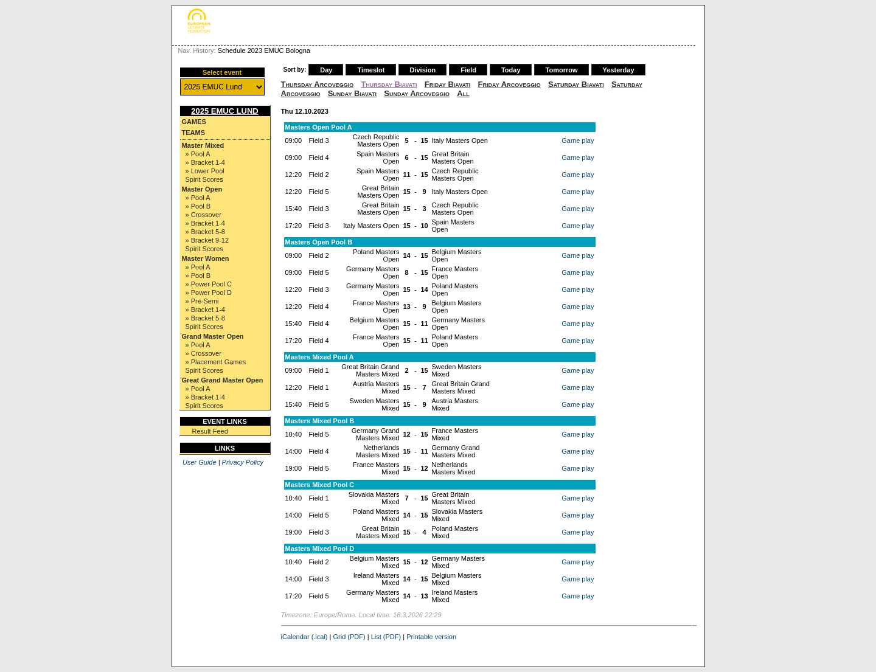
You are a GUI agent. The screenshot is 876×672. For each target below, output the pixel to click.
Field (468, 70)
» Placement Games (216, 361)
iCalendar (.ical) (304, 636)
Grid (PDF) (349, 636)
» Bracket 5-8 (205, 231)
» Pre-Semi (202, 301)
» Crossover (203, 214)
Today (511, 70)
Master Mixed (203, 145)
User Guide (199, 462)
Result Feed (210, 431)
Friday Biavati (448, 84)
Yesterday (618, 70)
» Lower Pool (205, 171)
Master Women (205, 258)
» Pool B (198, 206)
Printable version (431, 636)
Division (423, 70)
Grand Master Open (213, 336)
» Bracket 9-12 (207, 240)
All (463, 93)
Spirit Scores (204, 179)
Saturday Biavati (576, 84)
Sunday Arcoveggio (417, 93)
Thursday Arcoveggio (317, 84)
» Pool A (198, 154)
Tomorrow (562, 70)
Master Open (202, 189)
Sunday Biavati (352, 93)
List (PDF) (386, 636)
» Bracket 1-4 (205, 162)
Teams (194, 132)
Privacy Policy (242, 462)
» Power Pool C (209, 284)
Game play (577, 140)
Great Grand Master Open (222, 380)
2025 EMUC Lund (225, 111)
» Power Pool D (209, 292)
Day (326, 70)
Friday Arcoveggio (509, 84)
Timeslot (370, 70)
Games (194, 121)
